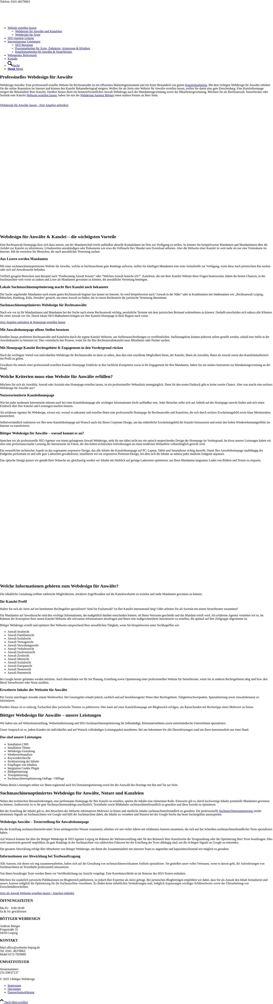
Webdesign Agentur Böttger (97, 95)
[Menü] (15, 68)
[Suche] (14, 65)
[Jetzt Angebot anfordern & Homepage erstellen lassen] (32, 322)
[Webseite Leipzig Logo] (28, 21)
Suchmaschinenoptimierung (236, 811)
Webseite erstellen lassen (42, 95)
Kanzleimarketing (196, 85)
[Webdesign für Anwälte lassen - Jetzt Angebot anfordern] (34, 105)
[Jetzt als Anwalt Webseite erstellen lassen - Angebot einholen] (37, 893)
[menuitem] (140, 31)
